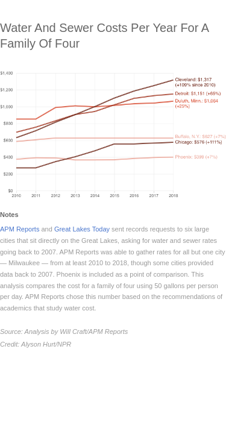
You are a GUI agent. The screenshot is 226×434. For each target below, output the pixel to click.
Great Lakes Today (82, 229)
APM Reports (19, 229)
